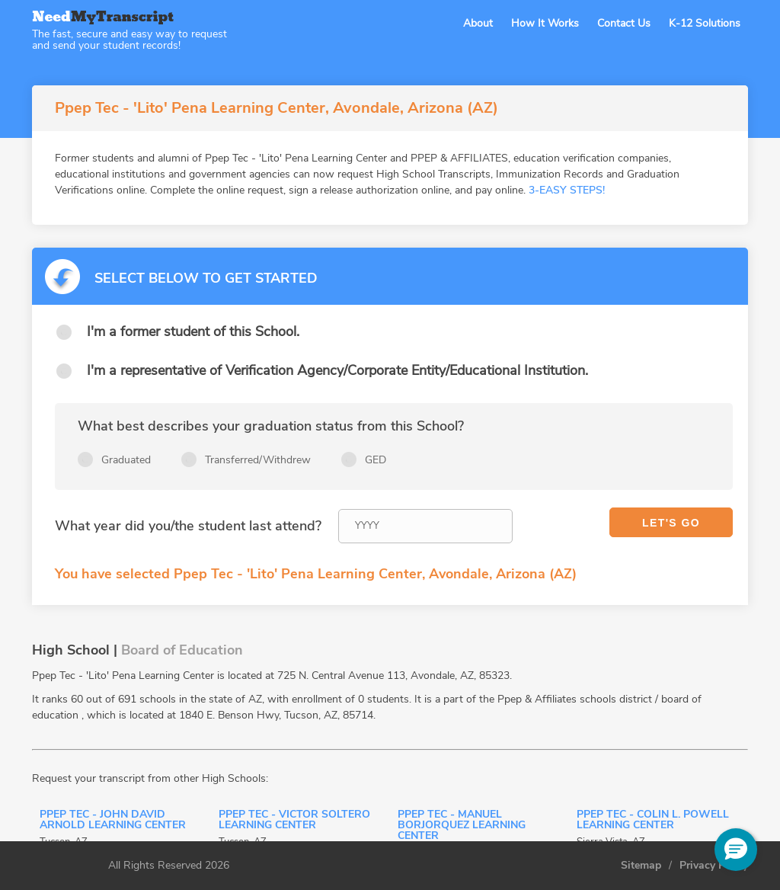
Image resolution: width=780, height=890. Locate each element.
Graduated (126, 460)
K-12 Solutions (704, 23)
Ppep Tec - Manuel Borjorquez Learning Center (462, 826)
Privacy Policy (713, 865)
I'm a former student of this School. (193, 331)
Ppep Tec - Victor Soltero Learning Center (294, 820)
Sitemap (641, 865)
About (478, 23)
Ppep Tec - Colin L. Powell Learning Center (653, 820)
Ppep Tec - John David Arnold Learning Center (113, 820)
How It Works (545, 23)
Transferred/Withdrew (258, 460)
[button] (735, 849)
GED (375, 460)
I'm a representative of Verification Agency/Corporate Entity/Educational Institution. (337, 370)
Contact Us (624, 23)
